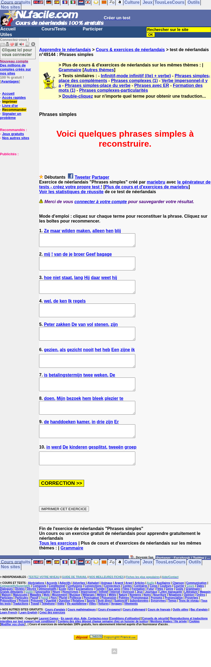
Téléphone (48, 627)
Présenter (37, 624)
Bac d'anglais (199, 633)
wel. (48, 308)
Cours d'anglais (55, 633)
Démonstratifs (48, 613)
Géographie (42, 616)
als (63, 361)
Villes (92, 627)
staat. (67, 282)
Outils (195, 586)
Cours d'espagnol (109, 633)
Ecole (62, 613)
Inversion (128, 616)
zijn (114, 334)
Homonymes (70, 616)
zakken (63, 334)
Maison (6, 618)
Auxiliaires (163, 607)
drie (101, 441)
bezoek (74, 415)
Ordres (200, 618)
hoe (47, 282)
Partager (100, 177)
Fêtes (159, 613)
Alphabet (93, 607)
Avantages (10, 81)
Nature (123, 618)
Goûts (180, 613)
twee (88, 389)
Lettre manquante (171, 616)
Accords (51, 607)
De (74, 334)
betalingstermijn (65, 389)
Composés (39, 610)
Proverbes (191, 621)
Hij (87, 282)
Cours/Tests (53, 29)
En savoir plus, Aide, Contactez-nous (84, 642)
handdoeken (62, 441)
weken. (101, 389)
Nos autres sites (15, 138)
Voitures (103, 627)
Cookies (194, 645)
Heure (56, 616)
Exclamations (84, 613)
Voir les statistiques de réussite (71, 191)
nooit (88, 361)
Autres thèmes (99, 70)
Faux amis (113, 613)
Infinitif (103, 616)
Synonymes (158, 624)
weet (106, 282)
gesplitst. (98, 469)
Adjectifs (65, 607)
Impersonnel (89, 616)
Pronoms (156, 621)
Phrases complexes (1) (134, 80)
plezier (111, 415)
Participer (93, 29)
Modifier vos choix (13, 648)
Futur (150, 613)
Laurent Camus (48, 642)
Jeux (147, 586)
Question (64, 624)
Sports (91, 624)
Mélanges (88, 618)
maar (55, 230)
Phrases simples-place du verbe (97, 85)
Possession (109, 621)
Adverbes (79, 607)
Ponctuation (91, 621)
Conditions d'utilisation (125, 642)
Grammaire (69, 70)
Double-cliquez (77, 96)
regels (79, 308)
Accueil (8, 29)
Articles (140, 607)
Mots (46, 618)
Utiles (6, 34)
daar (95, 282)
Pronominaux (139, 621)
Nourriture (159, 618)
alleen (98, 230)
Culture (132, 586)
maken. (83, 230)
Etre (71, 613)
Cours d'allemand (134, 633)
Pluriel (63, 621)
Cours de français (159, 633)
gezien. (51, 361)
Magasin (205, 616)
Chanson (178, 607)
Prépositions (8, 624)
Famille (100, 613)
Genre (169, 613)
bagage (104, 256)
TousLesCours (171, 586)
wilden (68, 230)
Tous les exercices (58, 567)
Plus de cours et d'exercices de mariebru (147, 187)
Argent (119, 607)
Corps (154, 610)
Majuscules (20, 618)
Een (115, 361)
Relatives (78, 624)
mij (47, 256)
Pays (53, 621)
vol (90, 334)
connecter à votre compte (100, 201)
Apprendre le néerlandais (65, 49)
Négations (175, 618)
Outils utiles (180, 633)
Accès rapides (14, 98)
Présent (24, 624)
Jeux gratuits (13, 134)
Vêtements (131, 627)
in (93, 441)
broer (79, 256)
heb (106, 361)
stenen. (101, 334)
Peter (49, 334)
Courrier (179, 610)
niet (56, 282)
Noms (147, 618)
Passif (34, 621)
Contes (127, 610)
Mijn (61, 415)
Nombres (135, 618)
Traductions (20, 627)
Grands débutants (11, 616)
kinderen (78, 469)
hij (114, 282)
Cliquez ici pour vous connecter (17, 52)
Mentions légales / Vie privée (168, 645)
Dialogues (6, 613)
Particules (21, 621)
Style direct (104, 624)
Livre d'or (10, 106)
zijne (125, 361)
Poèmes (124, 621)
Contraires (140, 610)
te (121, 415)
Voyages (116, 627)
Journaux (151, 616)
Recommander (14, 110)
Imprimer (9, 102)
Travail (34, 627)
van (58, 256)
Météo (112, 618)
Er (116, 441)
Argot (129, 607)
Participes (6, 621)
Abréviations (36, 607)
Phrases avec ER (151, 85)
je (70, 256)
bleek (97, 415)
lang (78, 282)
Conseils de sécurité (155, 642)
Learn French (8, 636)
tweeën (116, 469)
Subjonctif (120, 624)
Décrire (31, 613)
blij (118, 230)
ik (133, 361)
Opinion (189, 618)
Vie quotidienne (77, 627)
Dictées (20, 613)
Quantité (50, 624)
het (98, 361)
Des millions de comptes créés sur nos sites (15, 67)
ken (63, 308)
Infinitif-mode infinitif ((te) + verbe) (136, 75)
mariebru (156, 182)
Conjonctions (93, 610)
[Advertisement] (16, 183)
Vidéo (60, 627)
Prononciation (174, 621)
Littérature (191, 616)
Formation (138, 613)
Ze (46, 230)
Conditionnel (57, 610)
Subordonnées (139, 624)
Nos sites (10, 7)
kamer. (84, 441)
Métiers (101, 618)
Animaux (106, 607)
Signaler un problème (10, 116)
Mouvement (59, 618)
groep (130, 469)
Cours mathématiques (82, 633)
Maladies (35, 618)
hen (109, 230)
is (45, 389)
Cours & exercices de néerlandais (130, 49)
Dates (200, 610)
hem (86, 415)
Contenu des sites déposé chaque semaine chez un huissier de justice (103, 645)
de (65, 256)
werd (56, 469)
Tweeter (83, 177)
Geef (91, 256)
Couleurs (165, 610)
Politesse (75, 621)
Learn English (28, 636)
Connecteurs (112, 610)
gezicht (74, 361)
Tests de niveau (189, 624)
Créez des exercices (52, 636)
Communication (196, 607)
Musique (74, 618)
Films (125, 613)
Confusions (74, 610)
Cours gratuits (15, 586)
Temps (172, 624)
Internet (115, 616)
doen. (50, 415)
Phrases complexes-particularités (113, 90)
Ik (70, 308)
